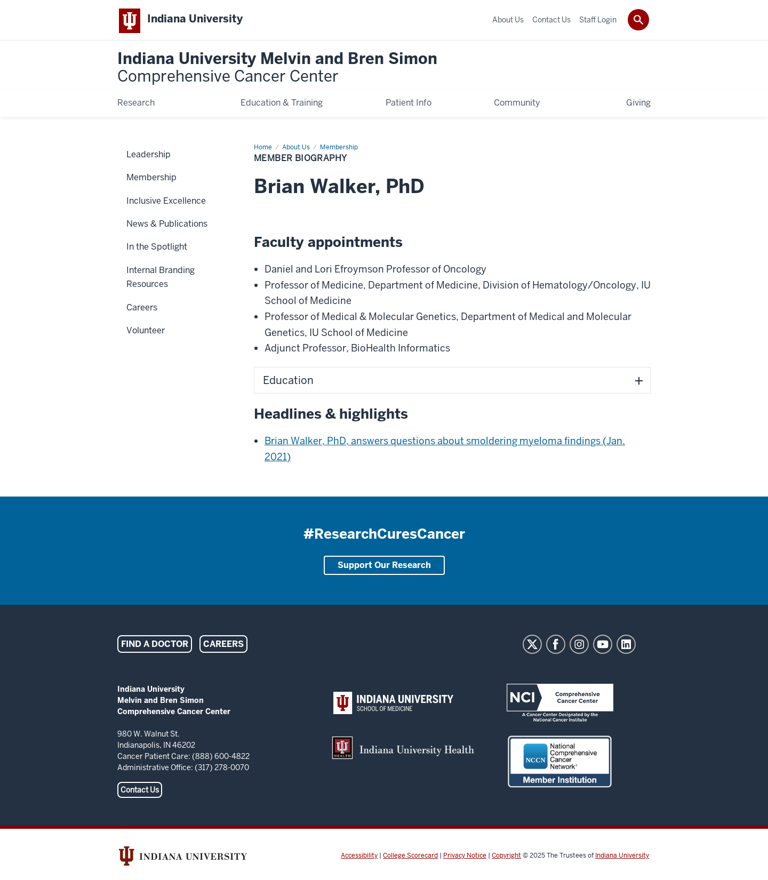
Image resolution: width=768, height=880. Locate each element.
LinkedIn (626, 646)
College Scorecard (410, 857)
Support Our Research (384, 567)
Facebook (555, 646)
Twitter (532, 646)
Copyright (506, 857)
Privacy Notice (464, 857)
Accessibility (359, 857)
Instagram (579, 646)
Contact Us (140, 792)
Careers (223, 646)
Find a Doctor (154, 646)
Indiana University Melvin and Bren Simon (277, 70)
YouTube (602, 646)
